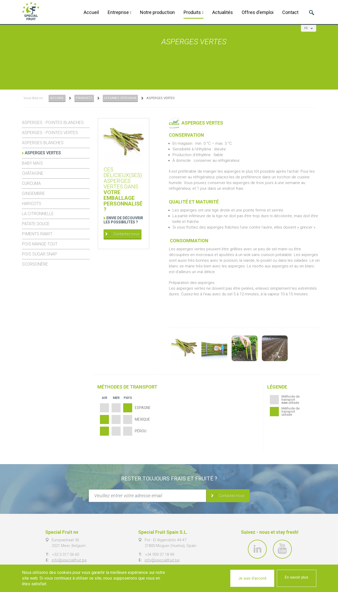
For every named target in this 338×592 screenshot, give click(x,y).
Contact (290, 12)
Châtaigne (32, 173)
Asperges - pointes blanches (53, 122)
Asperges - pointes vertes (50, 132)
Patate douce (36, 223)
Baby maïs (32, 163)
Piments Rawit (37, 233)
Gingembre (33, 193)
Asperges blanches (43, 142)
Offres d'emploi (257, 12)
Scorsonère (35, 264)
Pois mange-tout (40, 244)
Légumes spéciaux (120, 98)
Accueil (91, 12)
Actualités (222, 12)
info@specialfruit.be (69, 560)
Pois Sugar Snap (39, 254)
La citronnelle (38, 213)
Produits (193, 12)
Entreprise (119, 12)
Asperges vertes (43, 152)
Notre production (157, 12)
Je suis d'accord (252, 578)
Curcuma (31, 183)
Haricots (31, 203)
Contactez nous (126, 234)
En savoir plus (296, 577)
